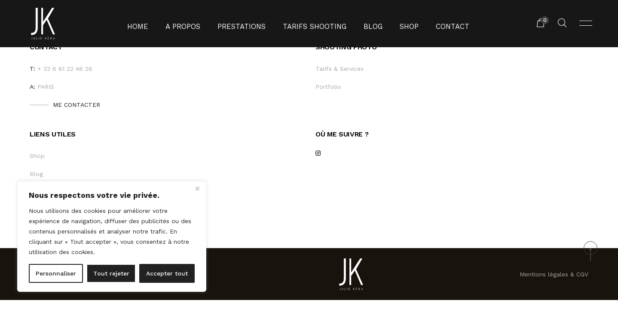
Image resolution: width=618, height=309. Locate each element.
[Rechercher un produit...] (562, 23)
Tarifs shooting (312, 24)
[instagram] (317, 154)
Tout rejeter (111, 273)
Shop (398, 24)
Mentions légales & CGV (554, 274)
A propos (194, 24)
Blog (364, 24)
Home (153, 24)
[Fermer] (197, 188)
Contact (438, 24)
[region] (111, 236)
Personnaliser (56, 273)
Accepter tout (167, 273)
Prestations (246, 24)
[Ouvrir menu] (585, 23)
